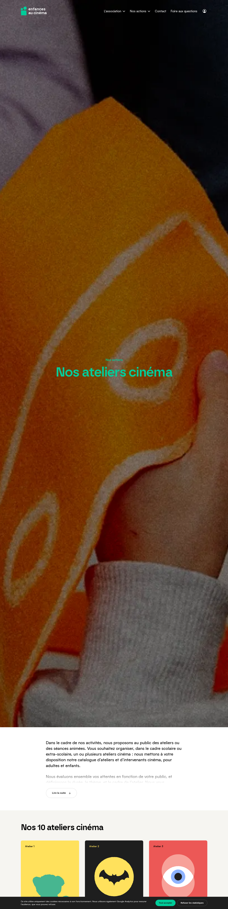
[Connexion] (204, 11)
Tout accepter (165, 903)
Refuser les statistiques (192, 903)
